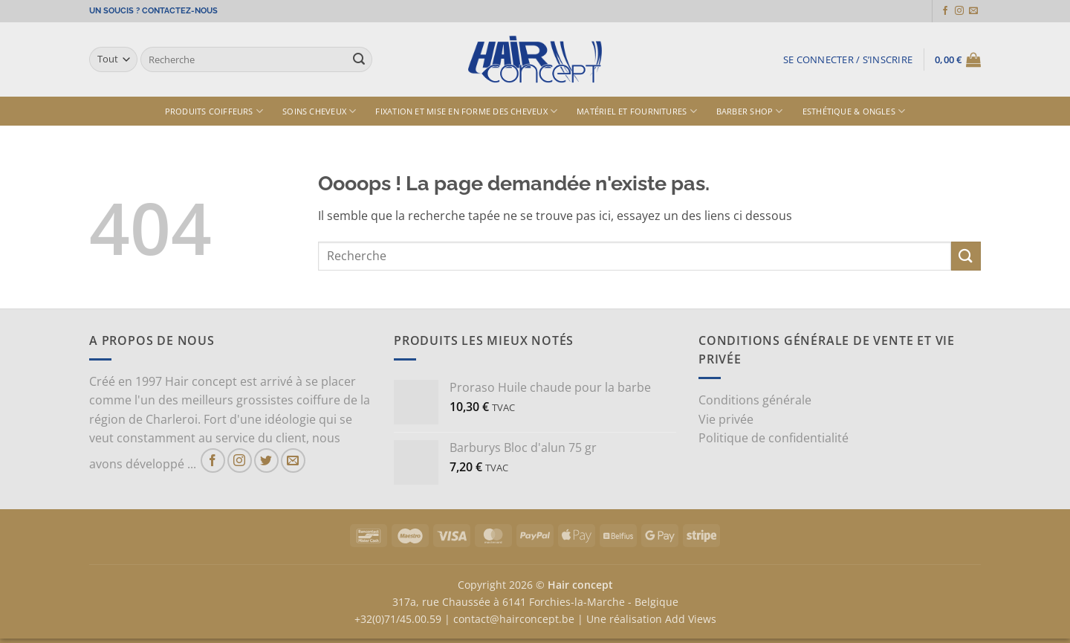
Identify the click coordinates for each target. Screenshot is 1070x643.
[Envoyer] (359, 59)
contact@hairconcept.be (513, 619)
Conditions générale (754, 400)
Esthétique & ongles (854, 111)
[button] (847, 59)
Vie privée (725, 419)
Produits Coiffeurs (214, 111)
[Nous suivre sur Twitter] (266, 460)
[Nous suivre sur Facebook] (945, 11)
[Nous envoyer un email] (973, 11)
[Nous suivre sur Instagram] (959, 11)
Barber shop (749, 111)
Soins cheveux (319, 111)
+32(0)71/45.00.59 (397, 619)
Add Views (690, 619)
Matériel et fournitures (637, 111)
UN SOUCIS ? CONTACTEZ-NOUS (153, 11)
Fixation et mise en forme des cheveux (466, 111)
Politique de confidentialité (773, 438)
